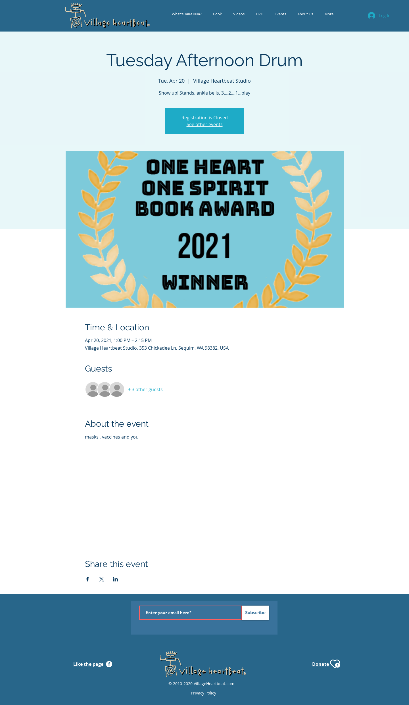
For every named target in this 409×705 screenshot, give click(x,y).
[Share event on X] (101, 579)
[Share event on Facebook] (87, 579)
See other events (205, 124)
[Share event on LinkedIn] (115, 579)
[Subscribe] (255, 613)
